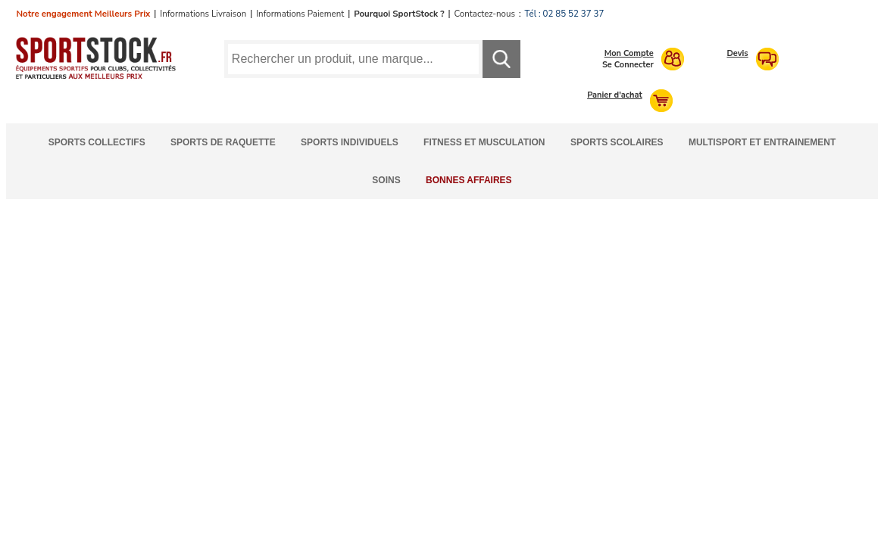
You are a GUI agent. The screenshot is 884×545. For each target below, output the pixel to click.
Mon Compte (629, 53)
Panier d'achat (614, 95)
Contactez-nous (484, 14)
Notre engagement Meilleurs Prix (84, 14)
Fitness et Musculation (484, 142)
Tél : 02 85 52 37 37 (564, 14)
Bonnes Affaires (469, 180)
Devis (737, 53)
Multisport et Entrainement (762, 142)
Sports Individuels (349, 142)
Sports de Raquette (223, 142)
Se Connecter (628, 64)
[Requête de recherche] (353, 59)
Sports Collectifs (96, 142)
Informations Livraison (203, 14)
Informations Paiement (300, 14)
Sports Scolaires (617, 142)
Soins (386, 180)
